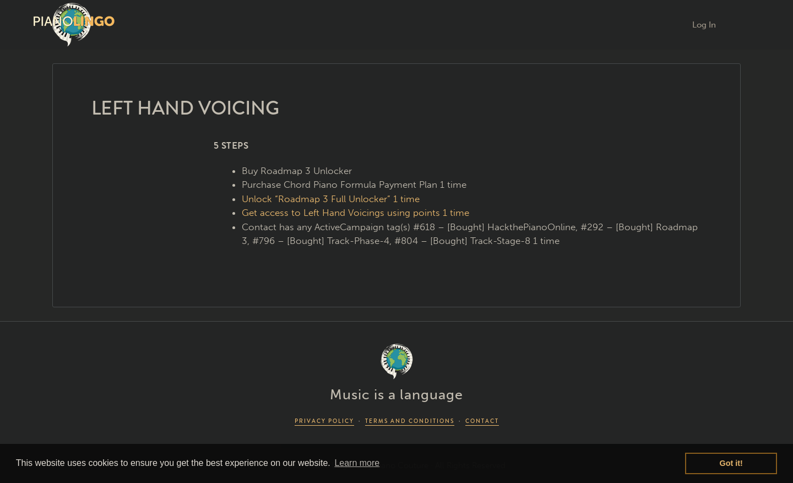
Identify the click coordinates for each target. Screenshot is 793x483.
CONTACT (482, 421)
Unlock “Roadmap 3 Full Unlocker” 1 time (331, 198)
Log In (704, 25)
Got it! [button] (731, 463)
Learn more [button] (356, 463)
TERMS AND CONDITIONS (409, 421)
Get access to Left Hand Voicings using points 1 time (355, 212)
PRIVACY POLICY (324, 421)
